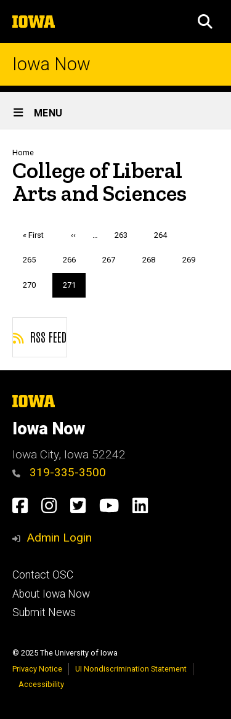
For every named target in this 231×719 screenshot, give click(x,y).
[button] (205, 21)
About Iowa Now (51, 594)
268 (151, 259)
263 (123, 234)
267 (111, 259)
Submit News (44, 612)
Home (23, 152)
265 (32, 259)
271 (74, 288)
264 (163, 234)
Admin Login (59, 537)
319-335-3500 (59, 472)
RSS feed (40, 336)
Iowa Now (51, 64)
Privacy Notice (37, 668)
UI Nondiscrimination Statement (131, 668)
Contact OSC (42, 575)
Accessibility (41, 684)
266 (72, 259)
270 (32, 284)
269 (191, 259)
